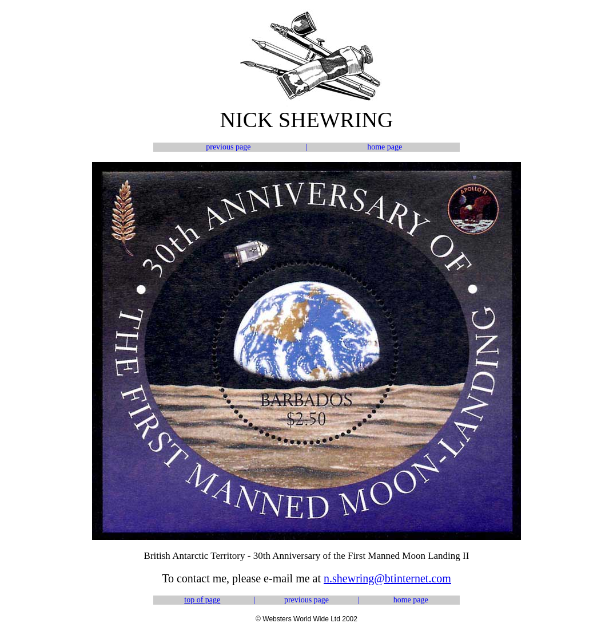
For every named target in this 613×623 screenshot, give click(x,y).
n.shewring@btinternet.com (387, 578)
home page (384, 147)
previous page (228, 147)
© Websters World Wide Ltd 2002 (306, 619)
